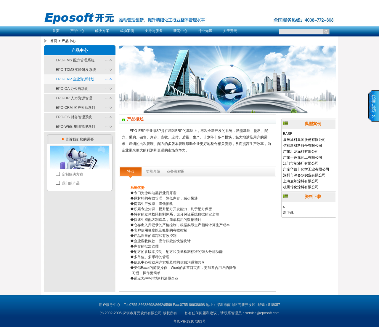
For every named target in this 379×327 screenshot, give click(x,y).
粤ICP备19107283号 (189, 321)
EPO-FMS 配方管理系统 (75, 60)
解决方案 (102, 31)
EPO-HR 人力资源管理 (74, 98)
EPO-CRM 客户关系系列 (75, 108)
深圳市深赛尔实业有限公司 (304, 175)
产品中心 (77, 31)
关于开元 (230, 31)
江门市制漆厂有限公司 (301, 163)
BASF (287, 134)
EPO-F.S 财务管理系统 (74, 117)
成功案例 (127, 31)
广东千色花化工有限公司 (302, 157)
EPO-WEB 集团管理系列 (75, 127)
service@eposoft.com (262, 313)
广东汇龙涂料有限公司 (301, 151)
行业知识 (205, 31)
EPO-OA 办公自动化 (72, 89)
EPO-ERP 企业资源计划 (75, 79)
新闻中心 (180, 31)
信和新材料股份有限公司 (302, 145)
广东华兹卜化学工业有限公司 (306, 169)
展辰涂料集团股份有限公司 (304, 140)
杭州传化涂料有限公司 (301, 187)
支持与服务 (154, 31)
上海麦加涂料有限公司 (301, 181)
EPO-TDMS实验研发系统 (76, 70)
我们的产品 (71, 183)
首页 (56, 31)
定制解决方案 (72, 174)
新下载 (288, 212)
